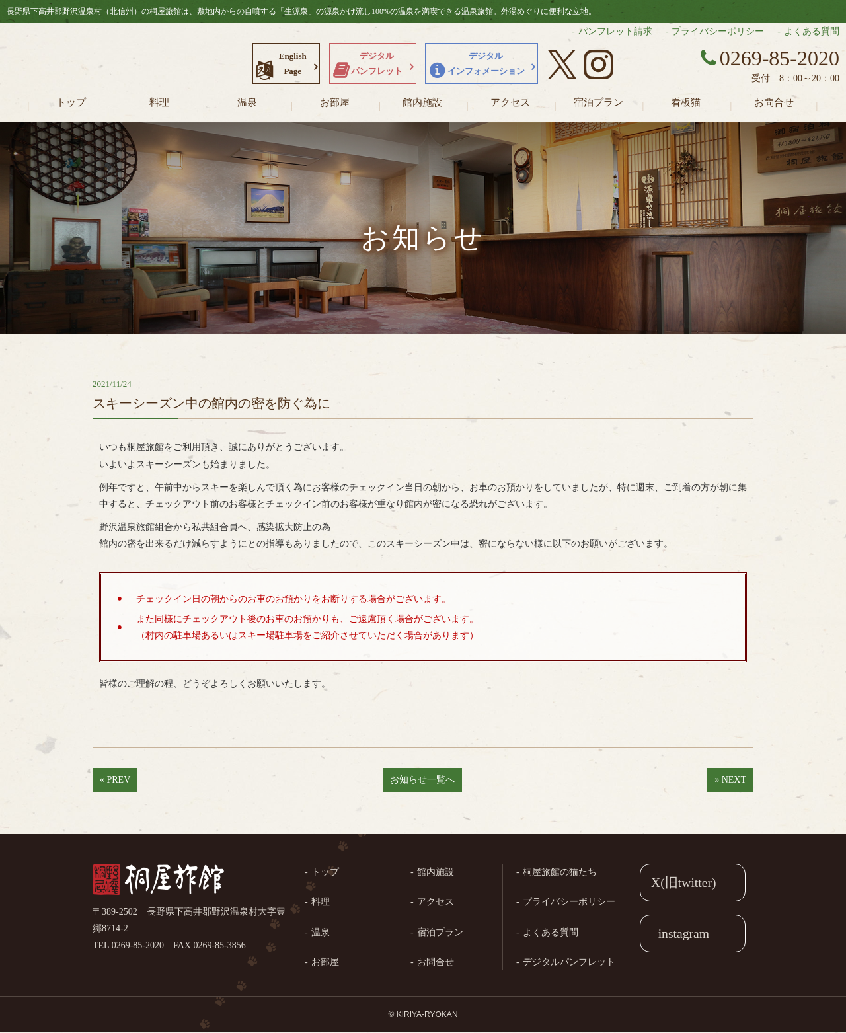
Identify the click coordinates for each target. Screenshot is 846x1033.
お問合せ (774, 102)
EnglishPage (293, 63)
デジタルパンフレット (377, 63)
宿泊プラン (598, 102)
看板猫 (686, 102)
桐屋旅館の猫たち (560, 872)
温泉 (247, 102)
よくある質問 (811, 31)
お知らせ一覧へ (422, 779)
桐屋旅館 (159, 880)
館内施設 (422, 102)
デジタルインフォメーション (486, 63)
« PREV (115, 779)
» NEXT (730, 779)
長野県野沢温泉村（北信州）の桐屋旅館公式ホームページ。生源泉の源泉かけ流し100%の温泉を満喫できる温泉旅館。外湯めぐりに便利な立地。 (86, 63)
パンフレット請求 (615, 31)
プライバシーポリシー (718, 31)
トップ (71, 102)
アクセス (510, 102)
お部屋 (335, 102)
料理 (159, 102)
